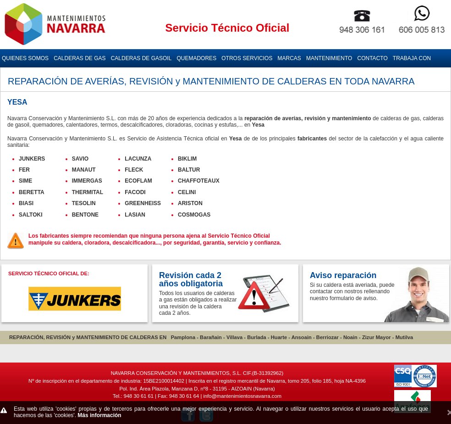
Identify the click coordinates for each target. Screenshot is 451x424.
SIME (25, 181)
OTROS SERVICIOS (246, 58)
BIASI (26, 203)
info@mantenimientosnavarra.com (242, 396)
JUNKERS (32, 159)
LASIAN (135, 215)
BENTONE (85, 215)
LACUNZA (138, 159)
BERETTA (31, 192)
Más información (99, 415)
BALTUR (189, 170)
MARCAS (289, 58)
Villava (234, 337)
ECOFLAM (138, 181)
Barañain (211, 337)
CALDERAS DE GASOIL (141, 58)
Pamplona (183, 337)
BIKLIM (187, 159)
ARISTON (190, 203)
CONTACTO (373, 58)
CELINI (187, 192)
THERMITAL (87, 192)
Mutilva (404, 337)
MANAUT (84, 170)
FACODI (135, 192)
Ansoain (302, 337)
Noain (350, 337)
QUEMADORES (196, 58)
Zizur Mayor (376, 337)
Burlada (256, 337)
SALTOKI (31, 215)
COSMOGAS (194, 215)
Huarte (279, 337)
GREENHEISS (143, 203)
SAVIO (80, 159)
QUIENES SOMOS (25, 58)
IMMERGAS (87, 181)
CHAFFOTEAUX (199, 181)
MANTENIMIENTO (329, 58)
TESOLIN (84, 203)
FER (24, 170)
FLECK (134, 170)
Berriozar (327, 337)
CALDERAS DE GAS (79, 58)
